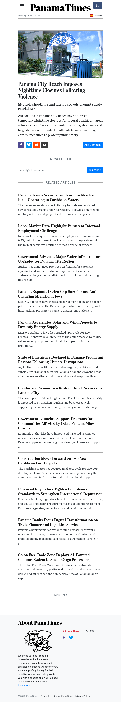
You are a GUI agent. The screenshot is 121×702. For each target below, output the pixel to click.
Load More (60, 595)
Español (96, 15)
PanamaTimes (60, 7)
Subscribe (95, 170)
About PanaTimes (63, 696)
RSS (90, 631)
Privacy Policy (82, 696)
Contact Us (46, 696)
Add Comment (93, 144)
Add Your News (71, 631)
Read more (24, 685)
